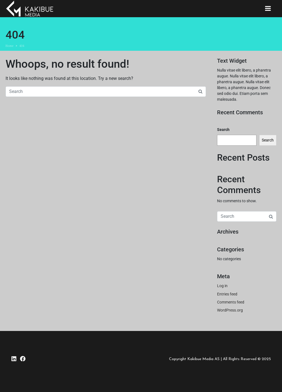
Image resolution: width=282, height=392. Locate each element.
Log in (222, 286)
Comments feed (230, 302)
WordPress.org (230, 310)
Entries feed (227, 294)
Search (223, 129)
